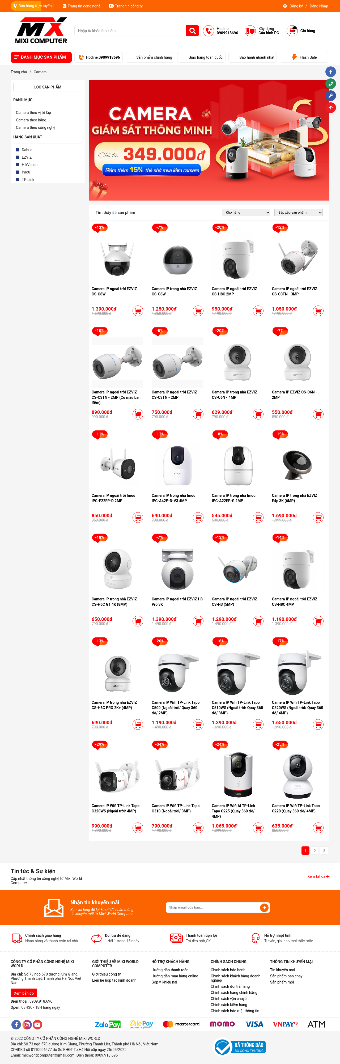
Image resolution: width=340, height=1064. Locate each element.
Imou (26, 172)
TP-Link (28, 179)
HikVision (29, 165)
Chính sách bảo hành (228, 970)
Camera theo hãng (31, 120)
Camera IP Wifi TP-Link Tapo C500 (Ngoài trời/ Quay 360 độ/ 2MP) (175, 707)
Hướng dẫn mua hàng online (174, 976)
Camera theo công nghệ (35, 127)
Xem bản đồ (24, 993)
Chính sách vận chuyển (230, 999)
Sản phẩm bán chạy (286, 976)
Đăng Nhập (319, 6)
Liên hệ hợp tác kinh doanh (114, 980)
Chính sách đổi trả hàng (230, 986)
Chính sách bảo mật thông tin (235, 1011)
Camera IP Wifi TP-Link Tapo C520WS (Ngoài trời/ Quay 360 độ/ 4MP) (297, 707)
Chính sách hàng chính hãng (234, 992)
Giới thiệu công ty (106, 974)
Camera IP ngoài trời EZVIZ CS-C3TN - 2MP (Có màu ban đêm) (116, 397)
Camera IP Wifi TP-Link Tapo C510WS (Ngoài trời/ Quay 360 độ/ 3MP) (237, 707)
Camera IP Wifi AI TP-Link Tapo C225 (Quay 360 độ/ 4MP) (233, 811)
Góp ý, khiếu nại (164, 982)
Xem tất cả (318, 876)
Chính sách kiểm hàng (229, 1005)
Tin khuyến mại (282, 970)
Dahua (27, 150)
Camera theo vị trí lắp (33, 113)
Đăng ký (296, 6)
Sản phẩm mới (282, 982)
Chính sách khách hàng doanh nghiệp (235, 978)
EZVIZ (27, 157)
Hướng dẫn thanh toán (169, 970)
